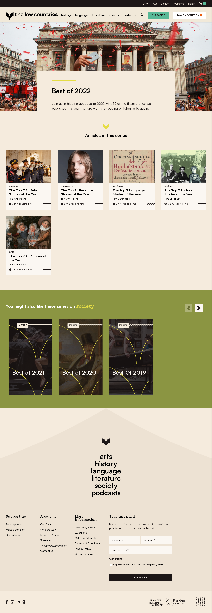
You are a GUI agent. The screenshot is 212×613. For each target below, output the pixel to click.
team (53, 545)
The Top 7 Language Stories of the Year (129, 192)
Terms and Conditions (87, 543)
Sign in (191, 3)
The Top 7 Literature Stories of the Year (77, 192)
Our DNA (45, 524)
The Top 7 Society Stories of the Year (23, 192)
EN (144, 3)
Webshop (178, 3)
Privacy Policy (83, 548)
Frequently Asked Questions (85, 530)
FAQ (154, 3)
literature (106, 478)
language (106, 470)
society (106, 485)
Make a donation (189, 15)
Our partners (13, 535)
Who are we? (48, 529)
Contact (165, 3)
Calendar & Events (85, 538)
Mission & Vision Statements (49, 537)
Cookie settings (84, 554)
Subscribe (158, 15)
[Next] (199, 308)
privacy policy (156, 564)
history (106, 463)
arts (106, 456)
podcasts (106, 492)
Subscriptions (14, 524)
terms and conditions (135, 564)
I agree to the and (138, 564)
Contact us (46, 550)
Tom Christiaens (17, 198)
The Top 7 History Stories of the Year (178, 192)
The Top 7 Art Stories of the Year (27, 258)
